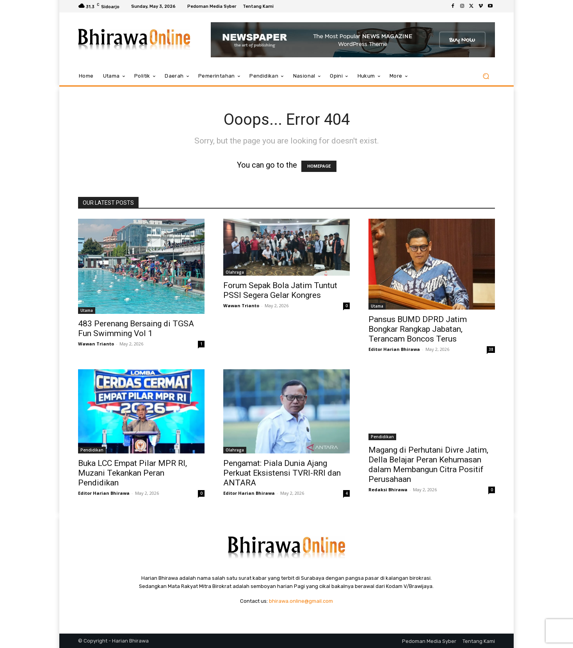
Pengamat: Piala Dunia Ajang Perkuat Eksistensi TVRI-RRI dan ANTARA (282, 473)
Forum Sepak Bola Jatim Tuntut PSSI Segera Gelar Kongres (280, 290)
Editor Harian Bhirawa (394, 349)
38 (491, 349)
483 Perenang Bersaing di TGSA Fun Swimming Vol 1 (136, 328)
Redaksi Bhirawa (388, 489)
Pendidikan (91, 450)
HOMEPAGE (319, 166)
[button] (486, 76)
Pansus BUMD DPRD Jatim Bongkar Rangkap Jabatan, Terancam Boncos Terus (417, 329)
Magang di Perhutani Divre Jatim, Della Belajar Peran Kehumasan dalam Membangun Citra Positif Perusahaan (428, 464)
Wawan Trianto (96, 344)
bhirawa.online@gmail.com (301, 601)
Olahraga (235, 272)
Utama (86, 310)
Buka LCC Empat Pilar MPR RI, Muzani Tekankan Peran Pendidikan (132, 473)
